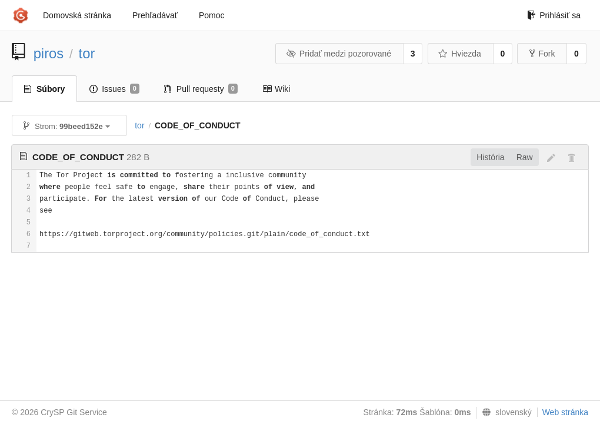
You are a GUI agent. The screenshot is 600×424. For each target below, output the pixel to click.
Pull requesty (201, 89)
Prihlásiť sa (554, 15)
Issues (114, 89)
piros (49, 53)
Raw (524, 157)
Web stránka (565, 412)
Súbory (44, 89)
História (490, 157)
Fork (542, 53)
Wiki (276, 89)
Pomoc (212, 15)
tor (87, 53)
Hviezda (459, 53)
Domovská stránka (77, 15)
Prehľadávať (155, 15)
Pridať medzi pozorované (338, 53)
